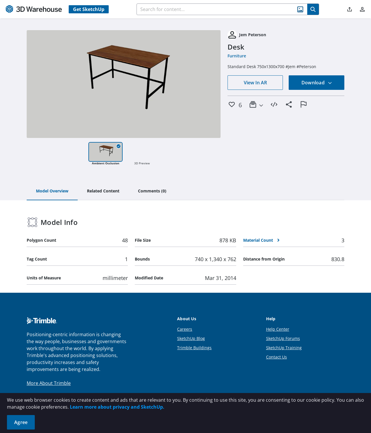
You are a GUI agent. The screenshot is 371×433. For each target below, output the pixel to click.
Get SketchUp (88, 9)
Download (316, 82)
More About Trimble (49, 383)
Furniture (237, 56)
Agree (21, 422)
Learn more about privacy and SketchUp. (117, 407)
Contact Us (276, 357)
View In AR (255, 82)
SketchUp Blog (191, 338)
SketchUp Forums (283, 338)
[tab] (52, 191)
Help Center (277, 329)
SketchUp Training (284, 347)
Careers (184, 329)
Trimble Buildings (194, 347)
